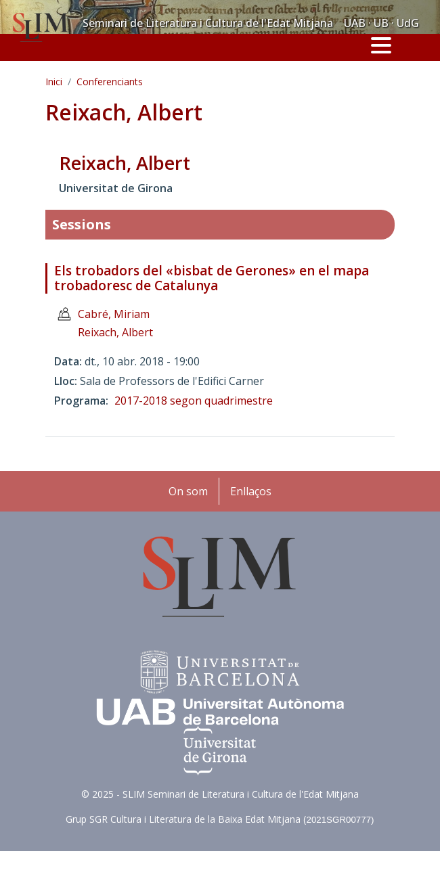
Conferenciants (109, 81)
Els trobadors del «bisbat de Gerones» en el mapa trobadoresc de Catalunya (211, 278)
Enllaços (250, 491)
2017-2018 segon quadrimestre (193, 400)
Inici (53, 81)
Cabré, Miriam (114, 314)
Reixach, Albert (115, 332)
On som (188, 491)
